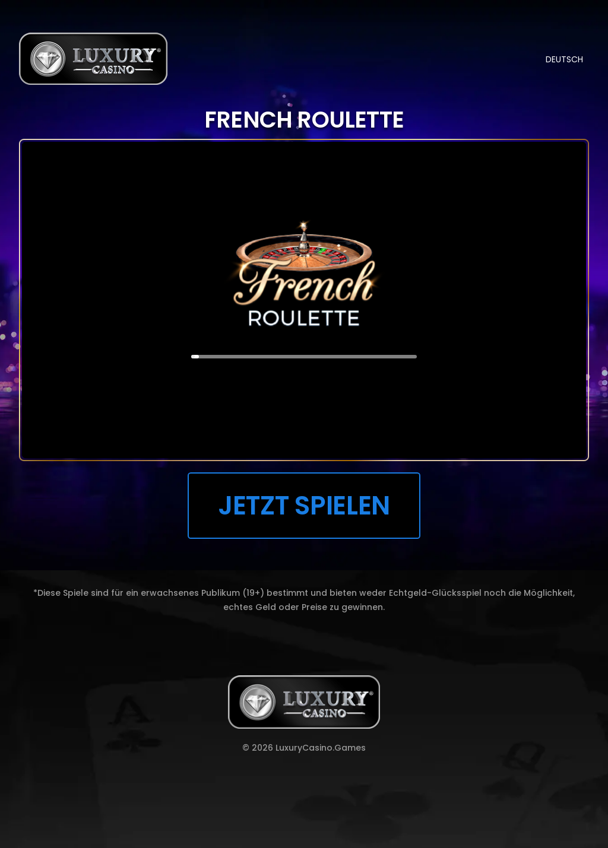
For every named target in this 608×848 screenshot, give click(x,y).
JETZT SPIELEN (304, 505)
